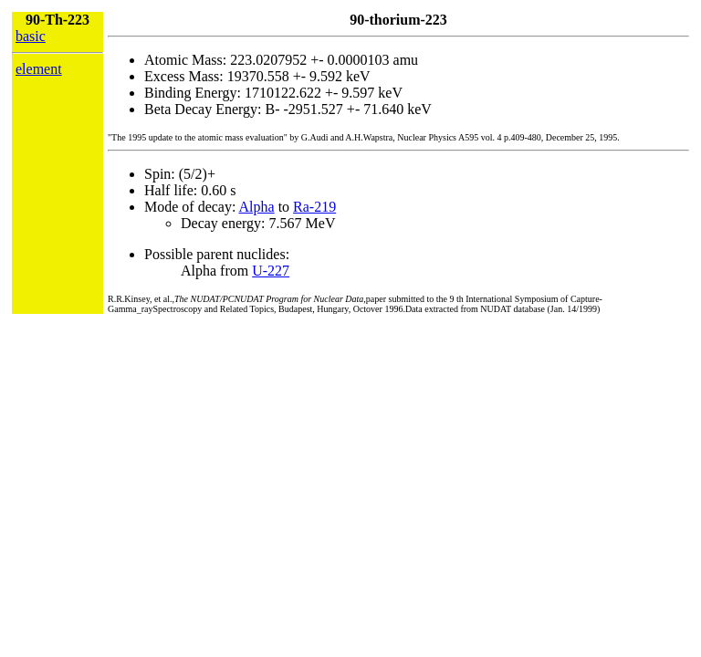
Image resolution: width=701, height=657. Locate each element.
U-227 (270, 270)
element (39, 69)
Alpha (257, 206)
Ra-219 (314, 206)
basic (31, 36)
